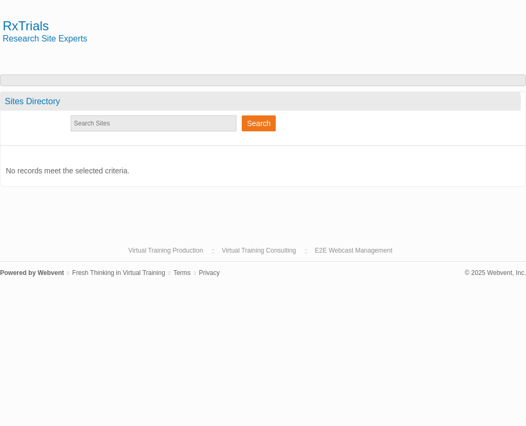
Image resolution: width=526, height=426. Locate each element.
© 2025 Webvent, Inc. (495, 273)
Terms (182, 273)
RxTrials (26, 26)
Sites (32, 101)
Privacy (209, 273)
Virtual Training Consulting (259, 250)
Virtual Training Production (166, 250)
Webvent (51, 273)
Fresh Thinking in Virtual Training (118, 273)
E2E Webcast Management (354, 250)
